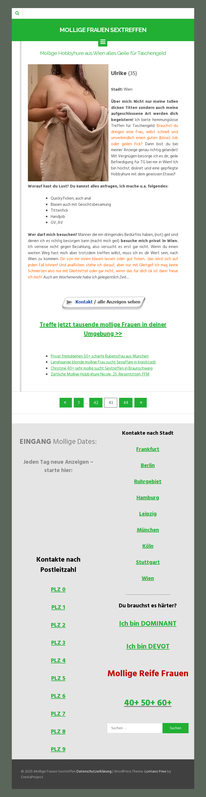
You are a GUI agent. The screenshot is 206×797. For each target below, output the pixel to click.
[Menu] (102, 42)
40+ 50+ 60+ (148, 703)
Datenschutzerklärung (94, 771)
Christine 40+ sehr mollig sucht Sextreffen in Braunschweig (102, 368)
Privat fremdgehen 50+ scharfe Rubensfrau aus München (100, 356)
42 (97, 402)
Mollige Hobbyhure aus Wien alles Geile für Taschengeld (103, 53)
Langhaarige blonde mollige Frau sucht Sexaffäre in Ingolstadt (103, 362)
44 (127, 402)
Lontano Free (155, 771)
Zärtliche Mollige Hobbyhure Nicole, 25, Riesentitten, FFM (100, 374)
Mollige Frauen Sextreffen (103, 29)
